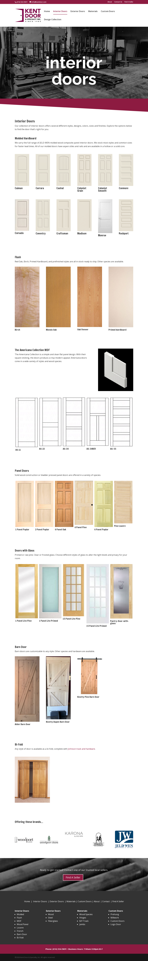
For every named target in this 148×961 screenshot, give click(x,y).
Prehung (115, 914)
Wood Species (86, 914)
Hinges (82, 917)
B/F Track (84, 921)
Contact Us (118, 2)
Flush (19, 917)
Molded (20, 914)
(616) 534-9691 (22, 2)
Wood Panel (22, 924)
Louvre (20, 927)
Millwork (115, 917)
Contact (106, 901)
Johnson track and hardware (81, 748)
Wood (51, 914)
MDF (19, 921)
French (20, 931)
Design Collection (52, 20)
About (109, 2)
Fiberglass (53, 921)
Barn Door (22, 934)
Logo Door (116, 924)
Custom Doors (108, 11)
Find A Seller (128, 2)
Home (47, 11)
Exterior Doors (78, 11)
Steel (50, 917)
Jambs (82, 924)
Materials (93, 11)
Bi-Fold (20, 937)
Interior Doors (60, 11)
